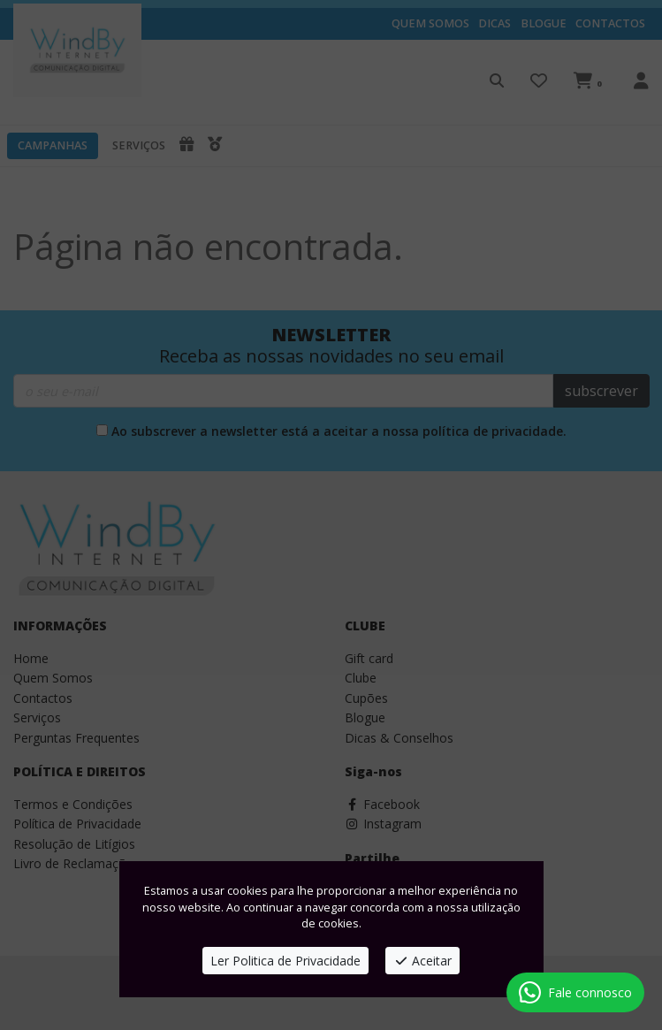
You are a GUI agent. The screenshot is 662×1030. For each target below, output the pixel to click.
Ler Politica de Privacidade (285, 960)
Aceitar (423, 960)
